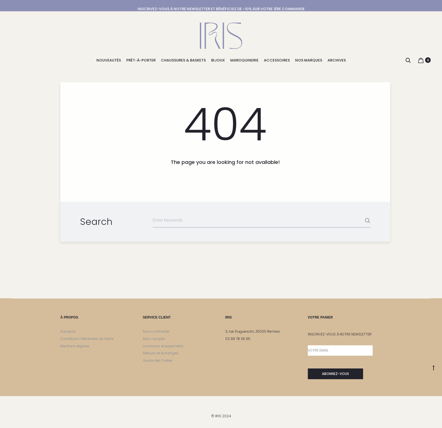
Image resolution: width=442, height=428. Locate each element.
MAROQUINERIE (244, 60)
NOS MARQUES (308, 60)
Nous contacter (156, 331)
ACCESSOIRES (277, 60)
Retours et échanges (160, 353)
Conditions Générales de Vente (87, 338)
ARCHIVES (337, 60)
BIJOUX (218, 60)
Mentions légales (74, 346)
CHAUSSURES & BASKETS (183, 60)
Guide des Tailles (158, 360)
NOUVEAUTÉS (108, 60)
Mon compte (154, 338)
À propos (68, 331)
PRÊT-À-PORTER (141, 60)
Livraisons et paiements (163, 346)
